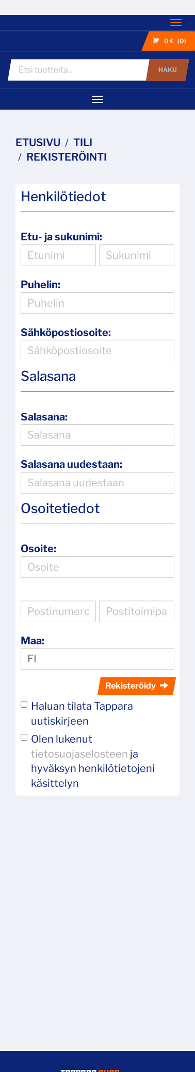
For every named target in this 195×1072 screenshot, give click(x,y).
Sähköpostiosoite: (66, 332)
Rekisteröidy (136, 686)
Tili (82, 142)
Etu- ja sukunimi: (61, 237)
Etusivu (37, 142)
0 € (171, 41)
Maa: (32, 641)
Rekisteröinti (66, 157)
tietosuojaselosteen (79, 754)
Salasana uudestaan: (71, 464)
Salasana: (44, 417)
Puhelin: (40, 284)
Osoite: (38, 548)
